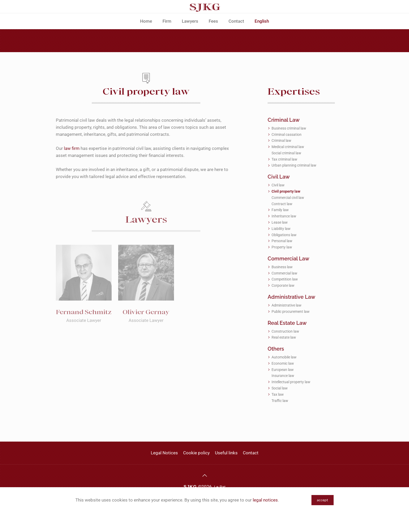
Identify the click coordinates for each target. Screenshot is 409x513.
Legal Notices (164, 452)
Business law (282, 267)
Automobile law (284, 357)
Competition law (285, 279)
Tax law (278, 394)
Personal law (282, 241)
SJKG (190, 486)
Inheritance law (284, 216)
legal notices (265, 500)
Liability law (281, 229)
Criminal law (281, 140)
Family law (280, 210)
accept (322, 500)
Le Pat (219, 487)
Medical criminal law (288, 147)
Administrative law (287, 305)
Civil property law (286, 191)
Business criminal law (289, 128)
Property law (282, 247)
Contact (250, 452)
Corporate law (283, 285)
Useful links (226, 452)
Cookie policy (196, 452)
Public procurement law (291, 311)
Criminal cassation (287, 134)
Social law (280, 388)
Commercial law (284, 273)
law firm (72, 148)
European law (283, 370)
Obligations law (284, 235)
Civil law (278, 185)
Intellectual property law (291, 382)
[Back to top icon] (204, 475)
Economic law (283, 363)
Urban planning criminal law (294, 165)
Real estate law (284, 337)
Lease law (280, 222)
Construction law (285, 331)
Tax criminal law (284, 159)
